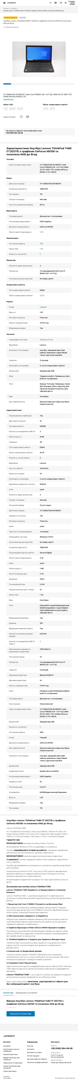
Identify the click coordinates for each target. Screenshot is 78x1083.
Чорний (43, 307)
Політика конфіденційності (37, 1062)
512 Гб (20, 108)
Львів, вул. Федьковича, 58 (61, 1062)
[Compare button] (62, 2)
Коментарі (8, 993)
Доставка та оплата (34, 1053)
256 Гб (12, 108)
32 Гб (52, 108)
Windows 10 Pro (46, 340)
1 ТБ (5, 108)
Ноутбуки (13, 8)
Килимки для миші (10, 1054)
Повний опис (8, 99)
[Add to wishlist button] (21, 117)
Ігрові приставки (9, 1071)
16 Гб (45, 108)
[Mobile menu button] (4, 3)
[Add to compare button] (27, 117)
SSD (41, 244)
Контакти (30, 1049)
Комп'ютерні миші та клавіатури (11, 1050)
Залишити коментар (12, 27)
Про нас (30, 1046)
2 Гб (41, 232)
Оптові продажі (33, 1056)
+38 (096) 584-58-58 (14, 133)
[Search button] (57, 3)
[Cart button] (73, 2)
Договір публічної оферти (37, 1059)
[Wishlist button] (67, 2)
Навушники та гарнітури (12, 1063)
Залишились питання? (27, 993)
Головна (5, 8)
